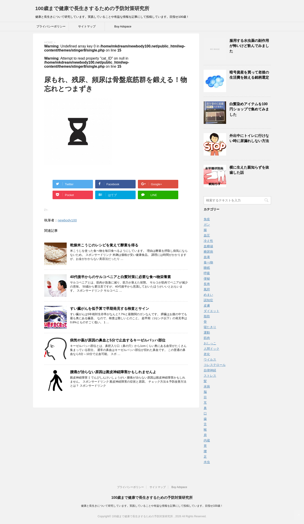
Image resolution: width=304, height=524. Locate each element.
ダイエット (211, 311)
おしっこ (210, 343)
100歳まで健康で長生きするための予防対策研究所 (92, 8)
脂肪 (207, 316)
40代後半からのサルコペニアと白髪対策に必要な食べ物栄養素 (120, 277)
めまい (208, 295)
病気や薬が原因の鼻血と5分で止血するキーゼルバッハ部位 (117, 340)
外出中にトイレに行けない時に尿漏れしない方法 (249, 138)
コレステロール (215, 365)
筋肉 (207, 338)
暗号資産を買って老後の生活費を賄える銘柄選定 (249, 74)
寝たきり (210, 327)
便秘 (207, 278)
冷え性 (208, 241)
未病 (207, 386)
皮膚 (207, 305)
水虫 (207, 462)
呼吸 (207, 273)
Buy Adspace (122, 26)
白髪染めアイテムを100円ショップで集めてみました (249, 109)
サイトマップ (87, 26)
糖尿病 (208, 251)
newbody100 (67, 220)
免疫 (207, 219)
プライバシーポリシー (51, 26)
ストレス (210, 375)
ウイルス (210, 359)
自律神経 (210, 370)
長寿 (207, 284)
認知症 (208, 300)
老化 (207, 354)
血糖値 (208, 246)
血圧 (207, 235)
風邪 (207, 289)
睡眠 (207, 268)
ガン (207, 224)
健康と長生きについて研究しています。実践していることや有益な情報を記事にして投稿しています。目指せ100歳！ (152, 505)
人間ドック (211, 348)
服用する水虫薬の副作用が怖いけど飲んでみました (249, 46)
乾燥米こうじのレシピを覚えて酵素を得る (104, 245)
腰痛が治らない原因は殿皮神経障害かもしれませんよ (113, 372)
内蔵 (207, 440)
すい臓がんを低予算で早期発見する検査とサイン (109, 308)
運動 (207, 332)
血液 (207, 257)
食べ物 (208, 262)
